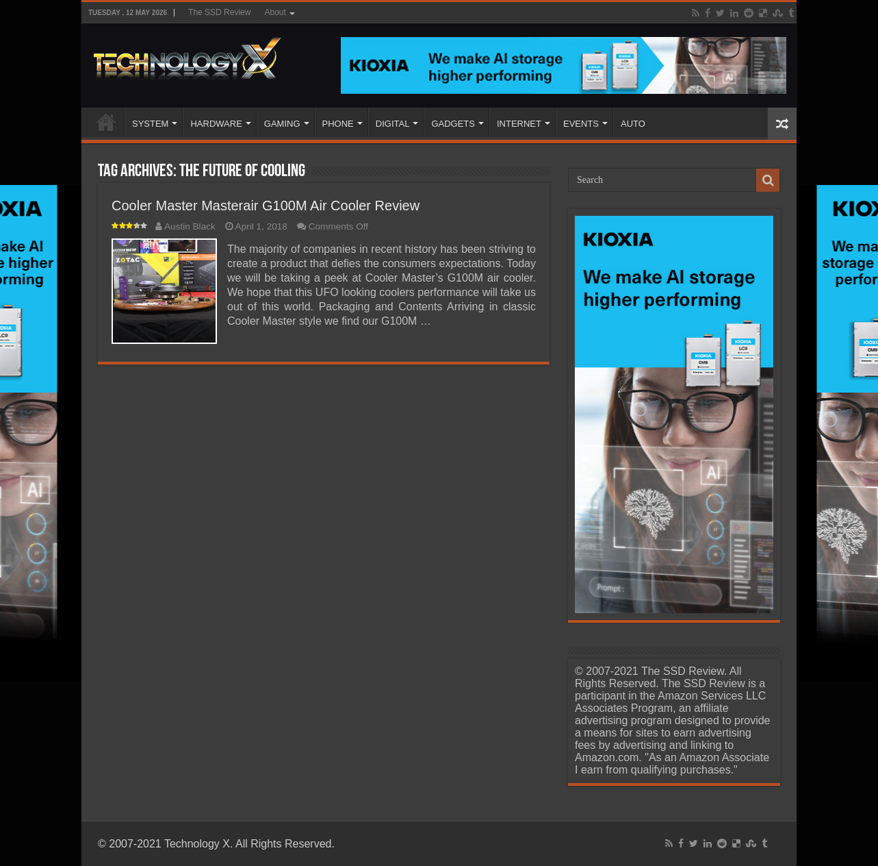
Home (106, 122)
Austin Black (190, 226)
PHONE (338, 124)
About (274, 12)
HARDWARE (216, 124)
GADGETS (453, 124)
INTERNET (519, 124)
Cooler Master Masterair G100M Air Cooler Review (265, 205)
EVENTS (581, 124)
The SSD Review (219, 12)
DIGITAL (393, 124)
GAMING (282, 124)
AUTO (633, 124)
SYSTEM (150, 124)
